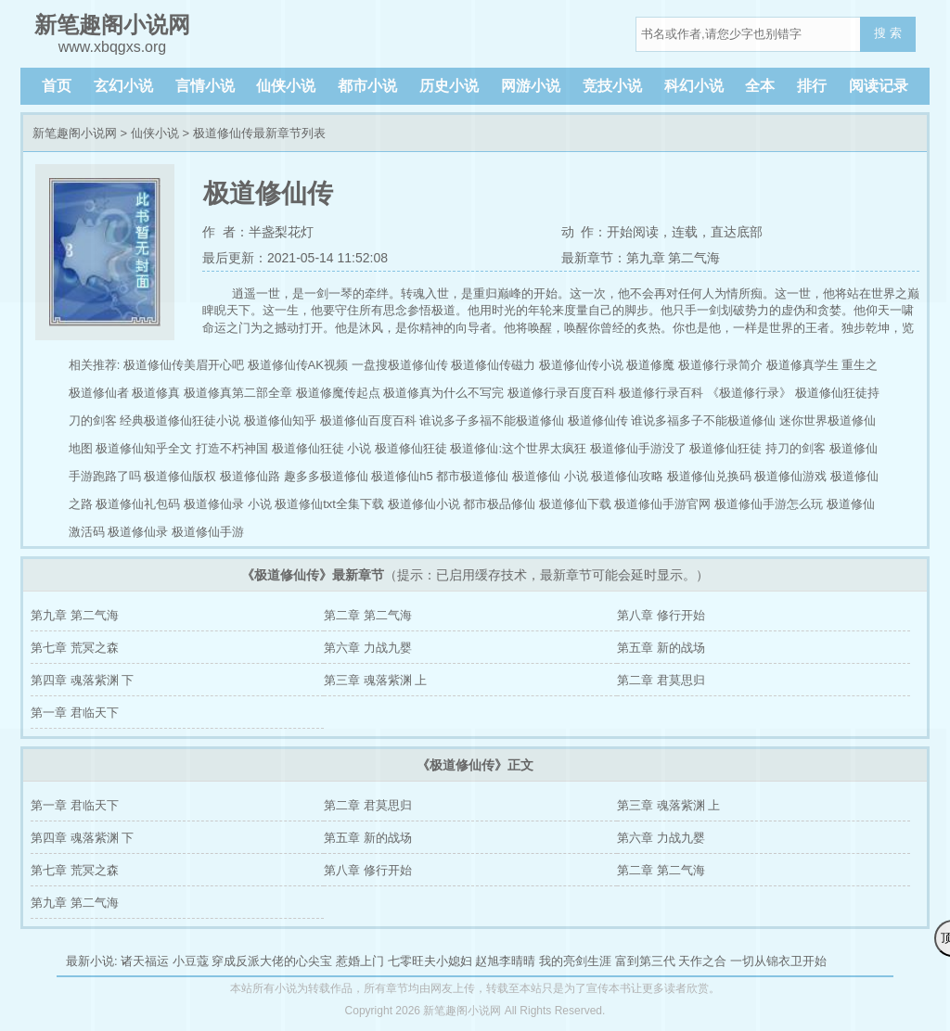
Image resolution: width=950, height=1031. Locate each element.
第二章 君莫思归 (661, 680)
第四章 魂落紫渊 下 (82, 680)
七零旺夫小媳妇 (430, 961)
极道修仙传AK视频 (298, 365)
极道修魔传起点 (338, 393)
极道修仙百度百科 (368, 420)
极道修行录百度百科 (561, 393)
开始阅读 (633, 231)
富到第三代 (645, 961)
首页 (56, 86)
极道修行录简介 (720, 365)
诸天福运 (145, 961)
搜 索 (888, 33)
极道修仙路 (250, 476)
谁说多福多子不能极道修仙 (703, 420)
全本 (760, 86)
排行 (812, 86)
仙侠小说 (285, 86)
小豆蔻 (191, 961)
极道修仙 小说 (550, 476)
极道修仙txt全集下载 (329, 504)
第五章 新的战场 (661, 648)
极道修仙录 (138, 532)
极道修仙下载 (575, 504)
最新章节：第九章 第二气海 (641, 257)
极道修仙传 (598, 420)
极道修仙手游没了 (638, 448)
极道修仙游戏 (790, 476)
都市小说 (367, 86)
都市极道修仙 (472, 476)
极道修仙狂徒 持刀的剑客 (757, 448)
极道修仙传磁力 (493, 365)
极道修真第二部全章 (238, 393)
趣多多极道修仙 (326, 476)
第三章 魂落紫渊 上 (375, 680)
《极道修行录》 (749, 393)
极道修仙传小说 (581, 365)
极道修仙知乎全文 (144, 448)
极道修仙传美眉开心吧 (183, 365)
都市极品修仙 (499, 504)
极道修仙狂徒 (411, 448)
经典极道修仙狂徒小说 (180, 420)
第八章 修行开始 (661, 615)
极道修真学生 (802, 365)
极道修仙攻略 (627, 476)
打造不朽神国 (232, 448)
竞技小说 (612, 86)
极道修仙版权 (180, 476)
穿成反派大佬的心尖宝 (272, 961)
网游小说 (530, 86)
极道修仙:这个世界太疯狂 (518, 448)
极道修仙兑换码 (709, 476)
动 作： (584, 231)
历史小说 (449, 86)
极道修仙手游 (208, 532)
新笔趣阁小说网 (74, 133)
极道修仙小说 (424, 504)
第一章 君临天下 (75, 712)
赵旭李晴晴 (505, 961)
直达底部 (737, 231)
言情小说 (205, 86)
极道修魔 (650, 365)
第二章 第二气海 (368, 615)
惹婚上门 (360, 961)
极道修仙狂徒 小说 (322, 448)
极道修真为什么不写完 (443, 393)
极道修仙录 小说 (228, 504)
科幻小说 (694, 86)
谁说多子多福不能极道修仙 (491, 420)
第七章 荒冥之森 (75, 648)
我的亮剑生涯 (575, 961)
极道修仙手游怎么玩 (768, 504)
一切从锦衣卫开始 (778, 961)
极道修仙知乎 (280, 420)
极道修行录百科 (661, 393)
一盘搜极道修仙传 (400, 365)
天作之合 (702, 961)
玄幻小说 (123, 86)
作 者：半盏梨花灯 (258, 231)
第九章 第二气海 (75, 615)
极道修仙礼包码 (138, 504)
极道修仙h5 (401, 476)
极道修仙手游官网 (662, 504)
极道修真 (156, 393)
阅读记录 (878, 86)
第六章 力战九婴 (368, 648)
